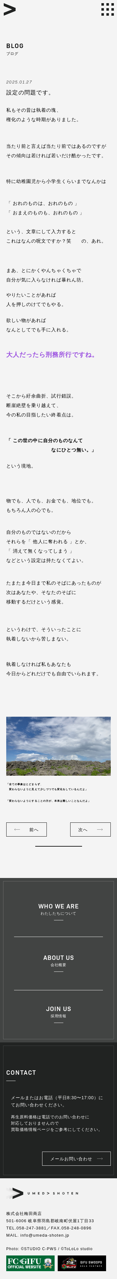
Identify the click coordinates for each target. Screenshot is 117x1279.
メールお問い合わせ (71, 1158)
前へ (34, 829)
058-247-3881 (32, 1228)
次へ (83, 829)
